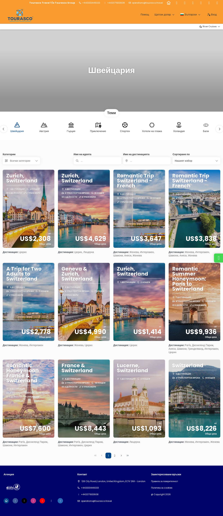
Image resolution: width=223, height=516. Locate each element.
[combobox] (147, 160)
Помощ (145, 14)
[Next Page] (121, 455)
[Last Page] (127, 455)
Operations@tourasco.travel (147, 2)
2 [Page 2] (114, 456)
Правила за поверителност (164, 481)
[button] (3, 129)
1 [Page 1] (108, 456)
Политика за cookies (161, 487)
